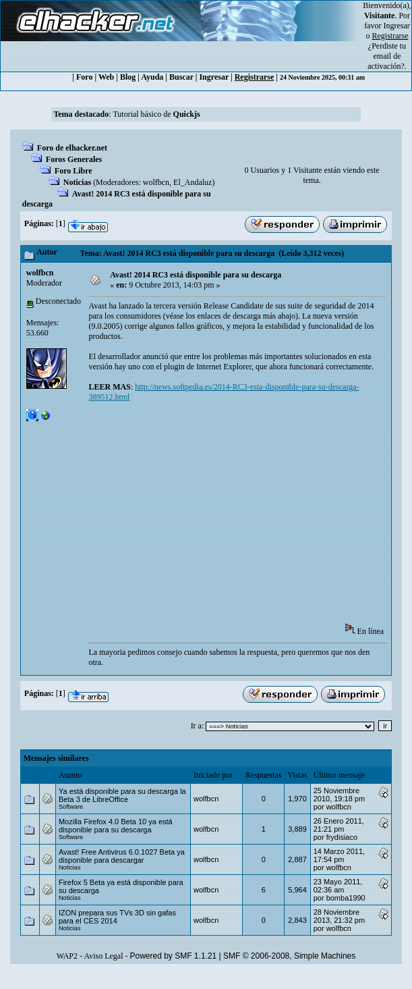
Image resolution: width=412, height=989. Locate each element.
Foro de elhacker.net (72, 148)
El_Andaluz (192, 182)
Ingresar (397, 25)
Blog (128, 77)
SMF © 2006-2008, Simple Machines (289, 956)
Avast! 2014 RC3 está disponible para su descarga (195, 274)
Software (71, 806)
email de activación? (386, 61)
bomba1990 (345, 898)
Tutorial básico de (156, 114)
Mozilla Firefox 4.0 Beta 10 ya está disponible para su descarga (116, 826)
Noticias (77, 182)
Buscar (181, 77)
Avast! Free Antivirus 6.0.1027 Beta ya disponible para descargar (122, 856)
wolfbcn (156, 182)
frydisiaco (341, 837)
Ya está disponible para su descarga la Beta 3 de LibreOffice (122, 795)
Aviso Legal (103, 956)
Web (106, 77)
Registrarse (254, 77)
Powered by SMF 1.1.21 (173, 956)
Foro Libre (73, 171)
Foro (84, 77)
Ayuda (152, 77)
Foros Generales (74, 159)
